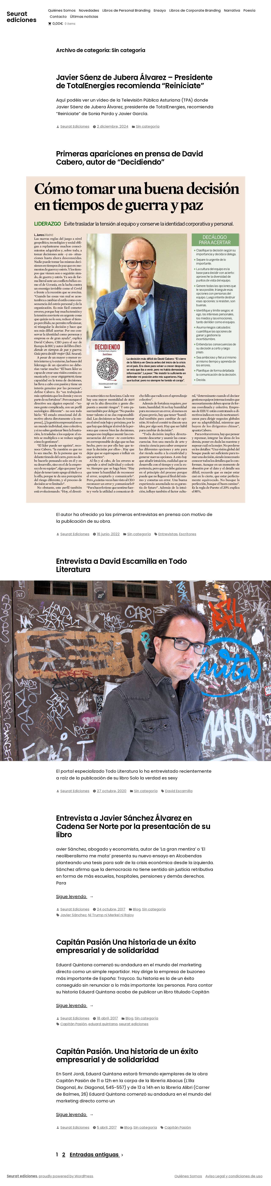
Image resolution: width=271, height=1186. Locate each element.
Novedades (89, 10)
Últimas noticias (84, 16)
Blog (137, 909)
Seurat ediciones (21, 17)
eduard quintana (103, 1024)
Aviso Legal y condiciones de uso (234, 1176)
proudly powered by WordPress (66, 1176)
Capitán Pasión (73, 1024)
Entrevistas (168, 534)
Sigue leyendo (86, 896)
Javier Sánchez (73, 915)
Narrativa (232, 10)
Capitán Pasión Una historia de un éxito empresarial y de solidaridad (126, 946)
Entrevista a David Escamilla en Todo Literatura (121, 565)
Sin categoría (147, 126)
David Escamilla (178, 791)
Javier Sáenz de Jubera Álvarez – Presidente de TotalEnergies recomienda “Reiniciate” (134, 81)
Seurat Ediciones (74, 126)
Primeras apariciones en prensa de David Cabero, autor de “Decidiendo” (129, 158)
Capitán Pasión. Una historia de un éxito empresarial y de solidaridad (127, 1055)
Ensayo (160, 10)
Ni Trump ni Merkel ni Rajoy (111, 915)
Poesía (249, 10)
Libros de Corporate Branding (195, 10)
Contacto (58, 16)
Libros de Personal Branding (126, 10)
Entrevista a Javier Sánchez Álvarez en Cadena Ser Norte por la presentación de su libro (133, 826)
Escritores (187, 534)
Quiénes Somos (62, 10)
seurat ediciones (133, 1024)
